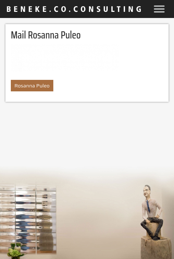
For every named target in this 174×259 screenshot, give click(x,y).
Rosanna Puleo (32, 86)
